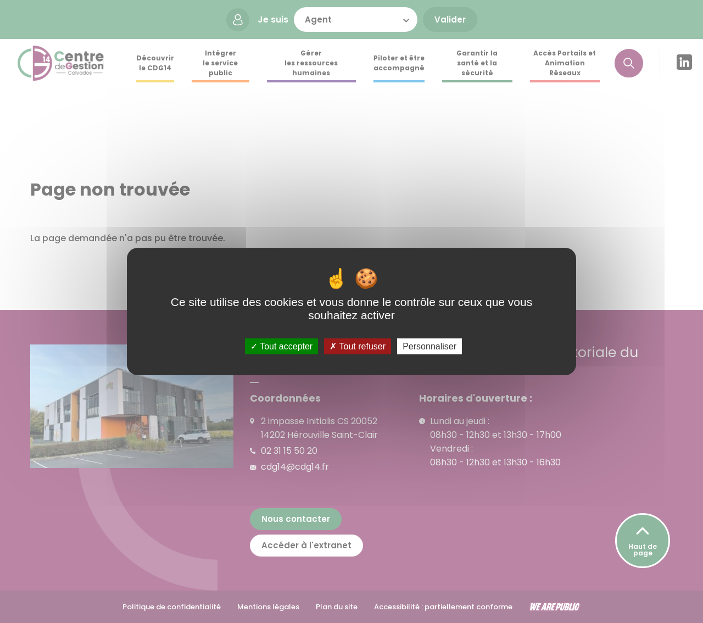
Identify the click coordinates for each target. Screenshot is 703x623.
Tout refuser (358, 346)
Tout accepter (281, 346)
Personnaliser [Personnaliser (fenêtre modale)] (429, 346)
